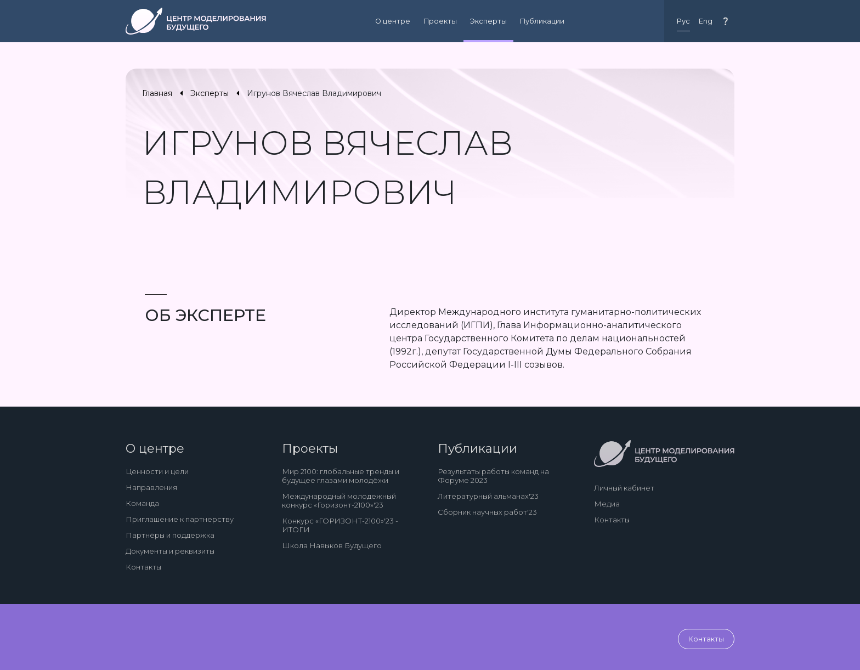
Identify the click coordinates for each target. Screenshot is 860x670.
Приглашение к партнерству (180, 519)
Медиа (607, 503)
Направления (151, 487)
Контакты (143, 566)
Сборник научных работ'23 (487, 512)
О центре (392, 21)
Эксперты (488, 21)
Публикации (542, 21)
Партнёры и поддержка (170, 535)
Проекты (440, 21)
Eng (705, 21)
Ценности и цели (157, 471)
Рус (683, 21)
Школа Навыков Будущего (332, 545)
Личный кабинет (624, 487)
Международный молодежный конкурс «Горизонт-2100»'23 (339, 500)
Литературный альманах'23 (488, 496)
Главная (157, 93)
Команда (142, 503)
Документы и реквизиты (170, 551)
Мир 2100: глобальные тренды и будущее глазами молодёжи (340, 476)
